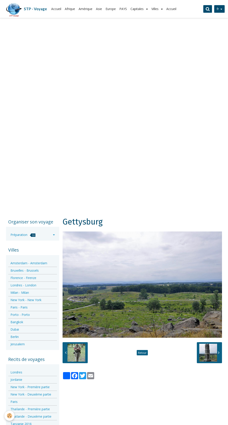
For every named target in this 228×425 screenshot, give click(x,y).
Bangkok (16, 322)
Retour (142, 352)
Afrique (70, 9)
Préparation (22, 235)
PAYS (123, 9)
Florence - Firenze (23, 278)
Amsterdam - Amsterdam (28, 263)
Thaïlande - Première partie (30, 409)
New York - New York (25, 300)
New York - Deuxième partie (30, 394)
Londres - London (23, 285)
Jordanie (16, 379)
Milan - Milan (19, 292)
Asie (99, 9)
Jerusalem (17, 344)
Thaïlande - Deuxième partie (30, 416)
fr (217, 9)
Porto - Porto (20, 314)
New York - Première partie (30, 387)
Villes (155, 9)
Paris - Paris (19, 307)
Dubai (14, 329)
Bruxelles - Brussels (24, 270)
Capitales (137, 9)
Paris (14, 402)
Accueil (56, 9)
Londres (16, 372)
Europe (111, 9)
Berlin (14, 337)
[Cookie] (9, 416)
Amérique (85, 9)
